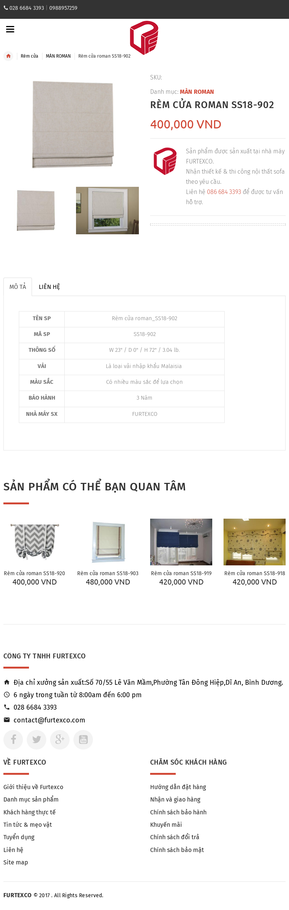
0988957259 (63, 8)
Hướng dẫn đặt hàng (178, 787)
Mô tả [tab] (17, 286)
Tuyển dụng (18, 837)
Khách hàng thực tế (29, 812)
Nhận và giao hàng (175, 799)
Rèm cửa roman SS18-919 (181, 573)
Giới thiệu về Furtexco (33, 787)
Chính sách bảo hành (178, 812)
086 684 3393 (224, 191)
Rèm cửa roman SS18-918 (254, 573)
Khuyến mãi (166, 824)
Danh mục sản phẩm (31, 799)
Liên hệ (13, 850)
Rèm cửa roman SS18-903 (107, 573)
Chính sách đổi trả (174, 837)
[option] (35, 210)
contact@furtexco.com (49, 720)
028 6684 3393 (26, 8)
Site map (15, 862)
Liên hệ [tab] (49, 286)
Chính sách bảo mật (177, 850)
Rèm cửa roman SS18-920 (34, 573)
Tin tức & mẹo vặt (27, 824)
